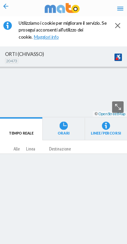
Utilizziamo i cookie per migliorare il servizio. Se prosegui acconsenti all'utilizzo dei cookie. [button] (63, 30)
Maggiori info (49, 37)
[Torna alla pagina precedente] (6, 8)
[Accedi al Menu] (120, 8)
